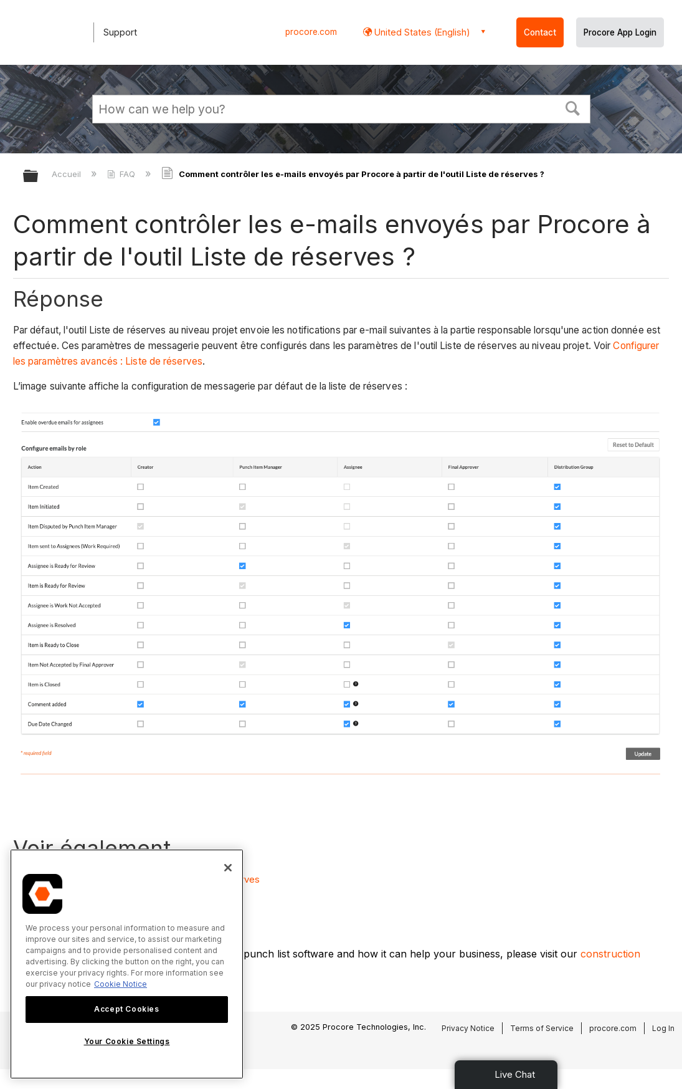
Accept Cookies (126, 1009)
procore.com (311, 32)
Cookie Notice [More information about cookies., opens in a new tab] (120, 984)
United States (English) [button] (421, 32)
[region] (127, 964)
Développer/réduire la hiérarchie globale (38, 177)
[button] (572, 107)
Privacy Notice (468, 1028)
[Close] (228, 867)
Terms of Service (542, 1028)
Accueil (67, 174)
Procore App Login (620, 32)
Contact (540, 32)
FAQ (122, 174)
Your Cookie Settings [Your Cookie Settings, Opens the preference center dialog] (127, 1041)
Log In (663, 1028)
